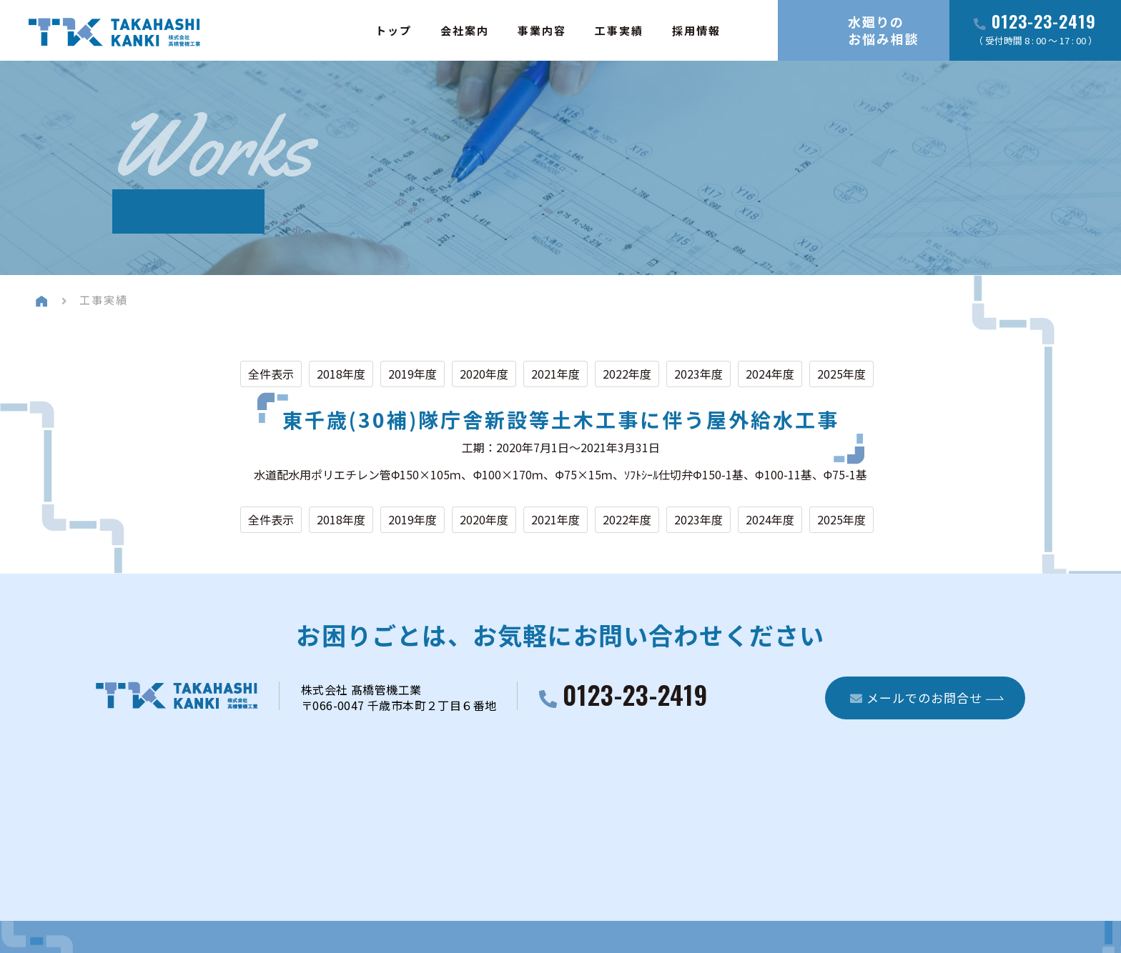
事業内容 (542, 30)
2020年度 (484, 373)
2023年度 (698, 373)
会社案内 (464, 30)
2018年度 (341, 373)
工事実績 (619, 30)
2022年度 (627, 373)
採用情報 (696, 30)
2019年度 (412, 373)
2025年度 (841, 373)
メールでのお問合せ (916, 698)
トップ (393, 30)
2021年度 (555, 373)
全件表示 (271, 373)
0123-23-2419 (1044, 22)
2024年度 (770, 373)
